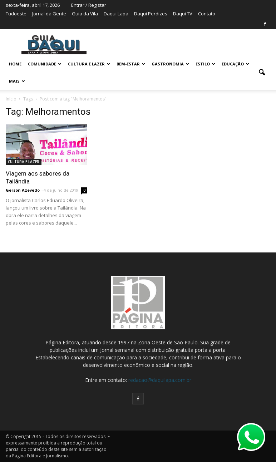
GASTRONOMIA (170, 64)
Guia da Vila (85, 13)
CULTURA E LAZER (89, 64)
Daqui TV (182, 13)
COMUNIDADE (44, 64)
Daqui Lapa (116, 13)
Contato (206, 13)
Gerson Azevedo (23, 190)
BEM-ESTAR (131, 64)
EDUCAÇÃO (235, 64)
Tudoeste (16, 13)
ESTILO (205, 64)
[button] (261, 72)
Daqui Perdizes (150, 13)
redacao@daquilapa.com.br (159, 380)
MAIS (17, 81)
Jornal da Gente (49, 13)
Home (15, 64)
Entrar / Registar (88, 5)
